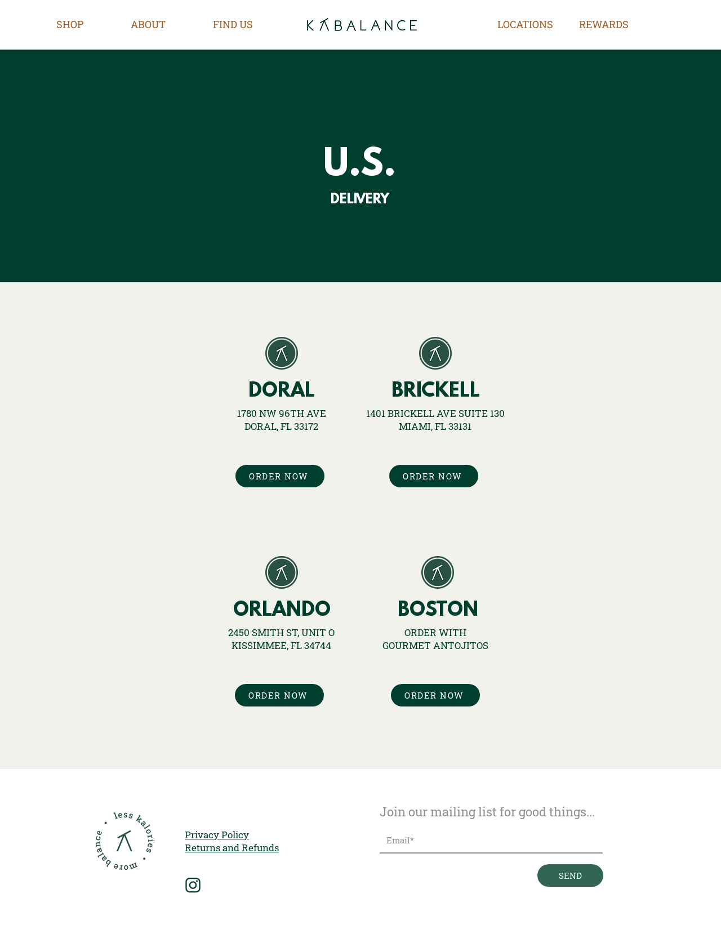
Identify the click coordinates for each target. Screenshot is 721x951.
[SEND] (570, 875)
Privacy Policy (217, 834)
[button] (70, 24)
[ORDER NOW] (279, 476)
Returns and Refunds (232, 847)
